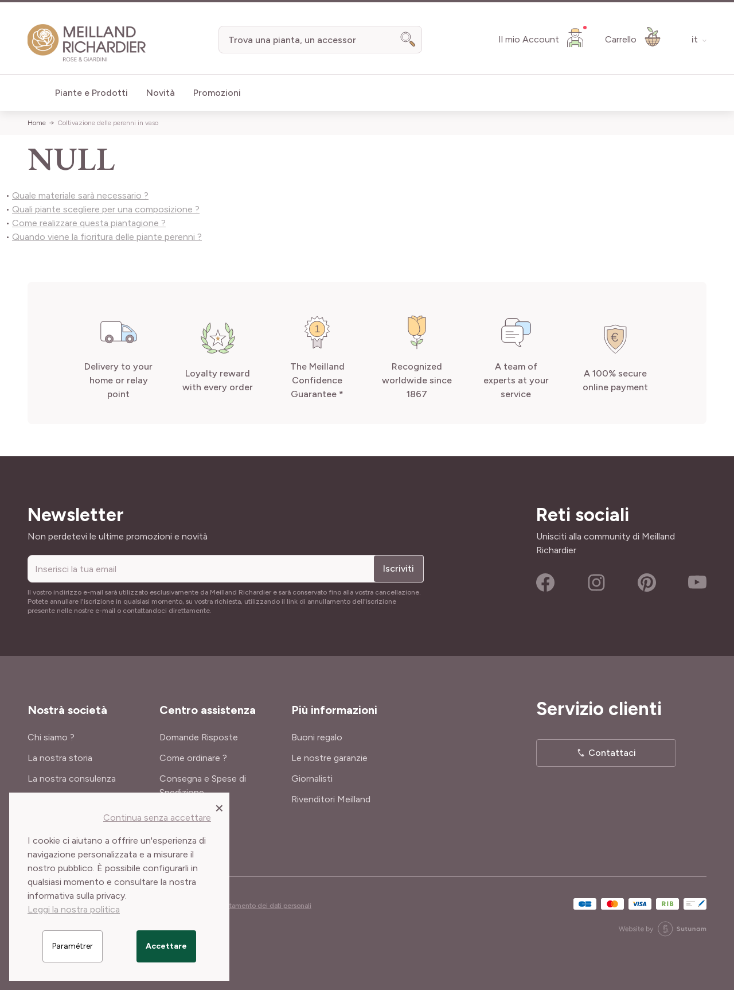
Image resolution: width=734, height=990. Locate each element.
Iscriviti (398, 568)
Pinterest (647, 582)
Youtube (697, 582)
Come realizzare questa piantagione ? (89, 223)
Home (37, 123)
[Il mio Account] (542, 37)
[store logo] (87, 43)
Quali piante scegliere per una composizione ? (106, 209)
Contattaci (612, 752)
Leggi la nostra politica (74, 909)
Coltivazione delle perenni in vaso (107, 123)
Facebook (545, 582)
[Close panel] (219, 807)
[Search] (408, 39)
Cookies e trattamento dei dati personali (248, 906)
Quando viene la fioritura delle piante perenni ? (107, 236)
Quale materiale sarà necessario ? (80, 195)
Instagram (596, 582)
